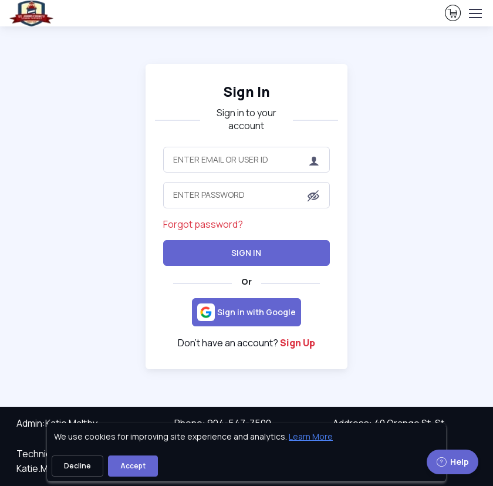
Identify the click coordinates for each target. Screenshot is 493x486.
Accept (133, 466)
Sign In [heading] (246, 92)
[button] (313, 196)
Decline (77, 466)
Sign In (246, 252)
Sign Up (297, 342)
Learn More (311, 436)
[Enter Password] (246, 195)
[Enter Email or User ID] (246, 160)
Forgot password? (203, 224)
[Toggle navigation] (475, 13)
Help (452, 461)
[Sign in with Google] (246, 312)
